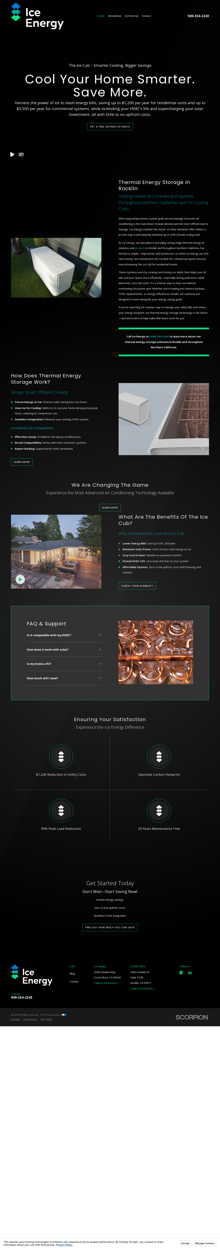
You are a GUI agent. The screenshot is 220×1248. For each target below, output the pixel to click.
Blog (72, 1091)
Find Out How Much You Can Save (110, 1046)
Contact (74, 1099)
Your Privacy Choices (53, 1132)
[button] (21, 154)
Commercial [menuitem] (131, 16)
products (140, 248)
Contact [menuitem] (146, 16)
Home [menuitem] (100, 16)
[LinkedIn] (190, 1090)
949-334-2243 (198, 16)
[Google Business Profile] (181, 1090)
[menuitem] (15, 1137)
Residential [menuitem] (114, 16)
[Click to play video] (20, 697)
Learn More (110, 507)
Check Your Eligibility (137, 704)
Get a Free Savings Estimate (110, 126)
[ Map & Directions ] (105, 1100)
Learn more (22, 462)
